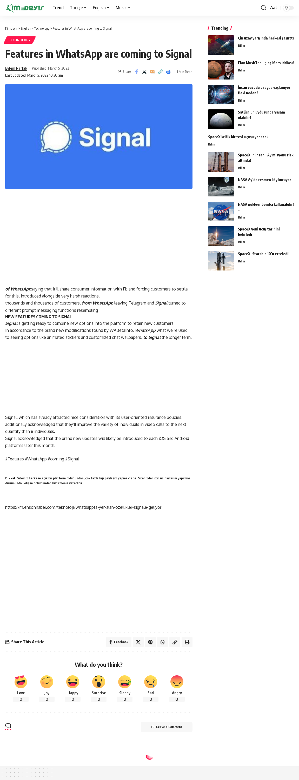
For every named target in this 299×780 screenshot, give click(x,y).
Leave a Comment (166, 727)
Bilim (241, 45)
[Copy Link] (160, 72)
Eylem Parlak (16, 68)
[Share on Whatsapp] (162, 642)
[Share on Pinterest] (150, 642)
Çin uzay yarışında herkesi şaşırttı (266, 38)
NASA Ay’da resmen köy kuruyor (264, 179)
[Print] (168, 72)
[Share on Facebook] (136, 72)
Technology (20, 40)
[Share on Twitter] (144, 72)
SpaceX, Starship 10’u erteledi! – (265, 254)
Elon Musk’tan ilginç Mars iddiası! (266, 63)
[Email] (152, 72)
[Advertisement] (98, 236)
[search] (263, 7)
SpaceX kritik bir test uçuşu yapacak (238, 137)
